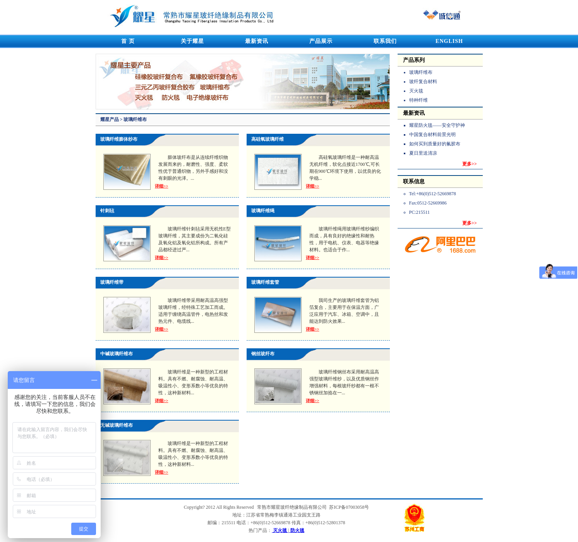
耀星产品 (110, 119)
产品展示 (321, 41)
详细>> (161, 186)
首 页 (128, 41)
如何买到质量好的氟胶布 (434, 144)
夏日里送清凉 (423, 153)
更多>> (469, 164)
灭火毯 (416, 91)
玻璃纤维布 (420, 72)
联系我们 (385, 41)
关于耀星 (192, 41)
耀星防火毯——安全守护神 (437, 125)
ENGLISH (449, 41)
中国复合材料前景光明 (432, 134)
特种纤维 (418, 100)
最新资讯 (256, 41)
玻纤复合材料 (423, 81)
